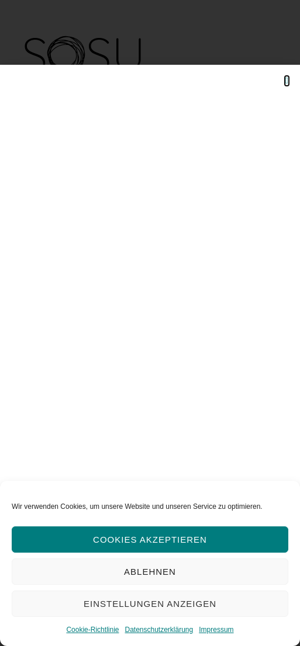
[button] (286, 80)
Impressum (216, 630)
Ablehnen (150, 572)
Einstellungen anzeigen (150, 604)
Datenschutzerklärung (159, 630)
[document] (150, 323)
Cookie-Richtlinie (92, 630)
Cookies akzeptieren (150, 539)
